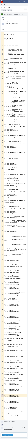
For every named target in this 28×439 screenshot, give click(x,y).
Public (10, 10)
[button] (27, 1)
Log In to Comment (8, 435)
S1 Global (21, 425)
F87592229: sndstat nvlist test (11, 23)
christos (10, 14)
